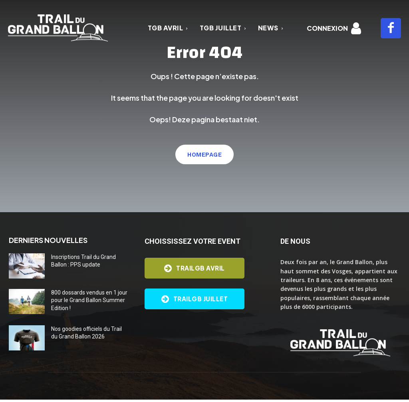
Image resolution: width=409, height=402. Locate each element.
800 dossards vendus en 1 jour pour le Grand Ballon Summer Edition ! (89, 303)
